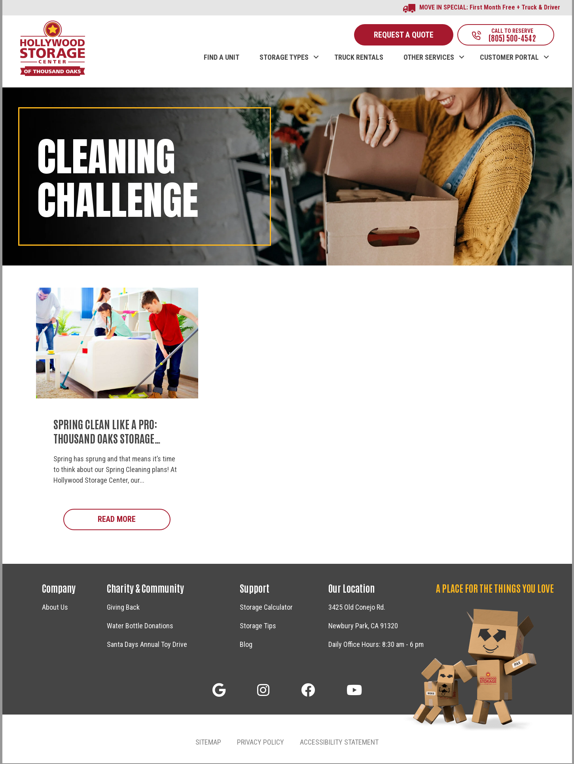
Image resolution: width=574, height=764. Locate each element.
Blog (246, 645)
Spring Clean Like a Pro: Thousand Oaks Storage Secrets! (105, 439)
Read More (134, 519)
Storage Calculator (266, 608)
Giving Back (123, 608)
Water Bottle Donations (140, 626)
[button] (316, 49)
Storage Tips (258, 626)
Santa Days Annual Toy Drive (147, 645)
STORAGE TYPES (284, 58)
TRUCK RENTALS (358, 58)
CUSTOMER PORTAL (509, 58)
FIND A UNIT (221, 58)
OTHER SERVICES (429, 58)
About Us (55, 608)
